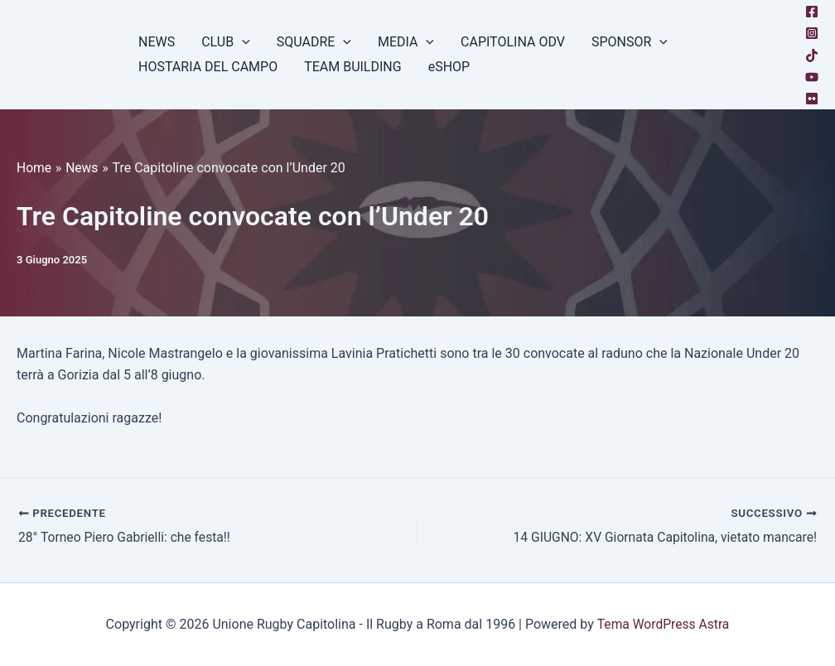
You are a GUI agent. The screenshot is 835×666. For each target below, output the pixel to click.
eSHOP (449, 67)
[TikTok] (811, 55)
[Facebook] (811, 11)
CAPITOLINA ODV (513, 42)
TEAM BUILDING (353, 67)
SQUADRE (314, 42)
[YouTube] (811, 77)
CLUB (225, 42)
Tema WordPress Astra (663, 624)
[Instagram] (811, 33)
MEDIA (406, 42)
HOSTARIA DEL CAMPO (208, 67)
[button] (242, 42)
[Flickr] (811, 98)
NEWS (156, 42)
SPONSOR (629, 42)
